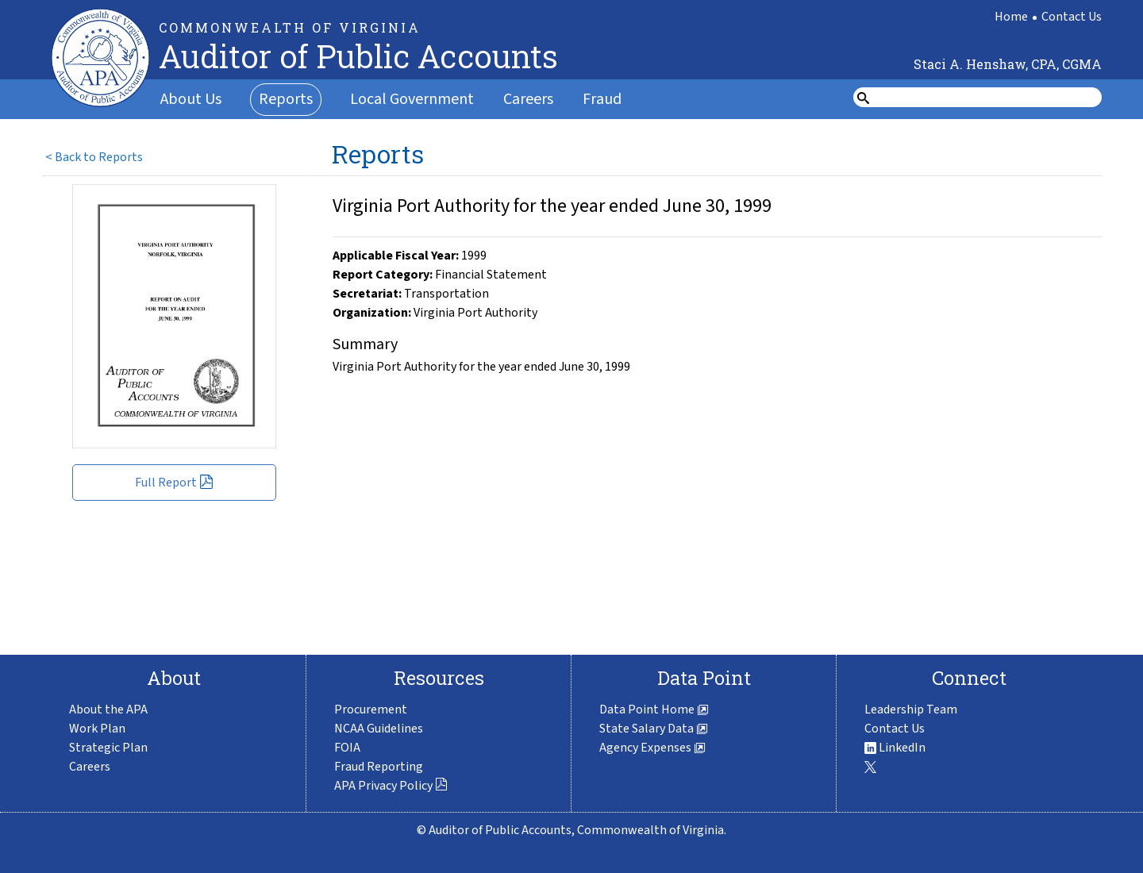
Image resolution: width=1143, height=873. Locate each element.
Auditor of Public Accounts (358, 56)
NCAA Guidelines (378, 728)
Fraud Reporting (378, 766)
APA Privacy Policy (391, 785)
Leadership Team (910, 709)
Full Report (174, 482)
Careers (528, 99)
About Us (190, 99)
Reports (286, 99)
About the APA (108, 709)
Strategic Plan (108, 747)
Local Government (412, 99)
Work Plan (97, 728)
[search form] (987, 97)
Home (1011, 16)
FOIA (347, 747)
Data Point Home (654, 709)
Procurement (370, 709)
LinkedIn (895, 747)
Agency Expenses (652, 747)
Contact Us (1071, 16)
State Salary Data (653, 728)
